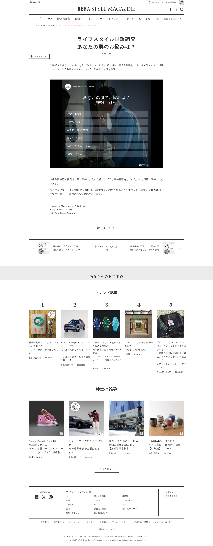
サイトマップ (73, 522)
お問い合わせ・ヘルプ (106, 529)
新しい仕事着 (63, 18)
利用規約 (103, 522)
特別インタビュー (74, 513)
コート (101, 18)
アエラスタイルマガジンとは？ (79, 492)
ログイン (155, 2)
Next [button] (174, 19)
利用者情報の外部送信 (141, 522)
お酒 (157, 18)
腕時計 (78, 18)
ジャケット (114, 18)
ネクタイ (129, 18)
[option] (35, 19)
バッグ (89, 18)
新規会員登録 (171, 2)
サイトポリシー (89, 522)
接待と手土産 (100, 509)
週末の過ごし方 (101, 513)
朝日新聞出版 (59, 522)
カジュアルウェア (130, 509)
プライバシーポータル (163, 522)
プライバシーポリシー (120, 522)
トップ (37, 18)
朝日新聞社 (45, 522)
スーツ (48, 18)
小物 (147, 18)
